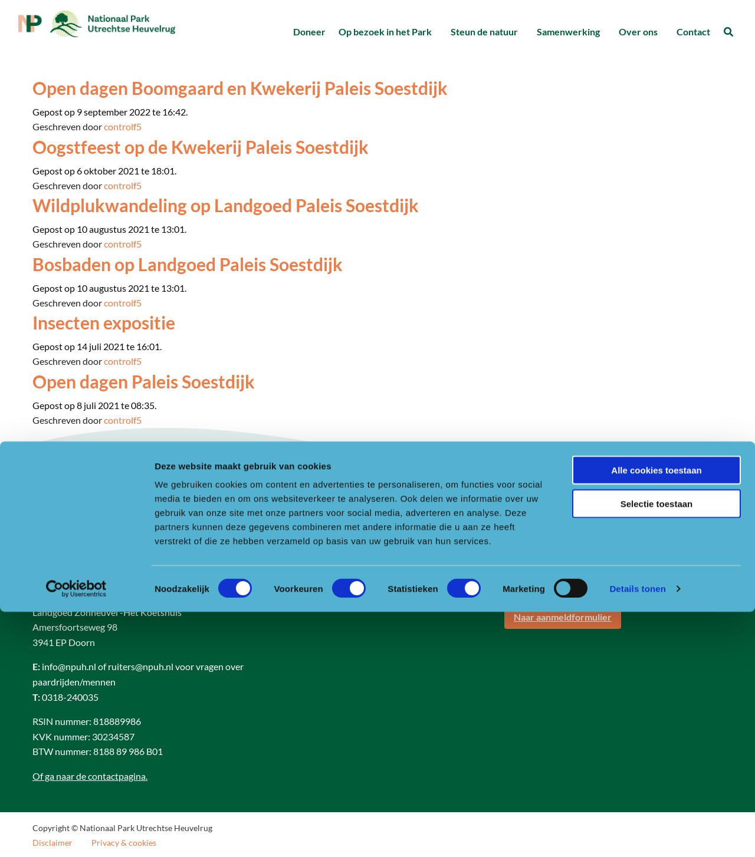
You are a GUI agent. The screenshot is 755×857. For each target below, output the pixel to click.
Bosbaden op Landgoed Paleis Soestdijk (187, 264)
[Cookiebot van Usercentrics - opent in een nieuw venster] (76, 834)
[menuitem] (309, 32)
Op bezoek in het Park (385, 31)
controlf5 (123, 126)
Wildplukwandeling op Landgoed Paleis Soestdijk (225, 205)
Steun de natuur (484, 31)
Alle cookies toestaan (656, 715)
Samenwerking (568, 31)
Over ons (638, 31)
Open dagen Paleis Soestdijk (143, 381)
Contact (693, 31)
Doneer (309, 31)
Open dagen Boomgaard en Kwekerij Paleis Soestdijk (240, 87)
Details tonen (637, 834)
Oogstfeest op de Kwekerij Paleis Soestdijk (200, 146)
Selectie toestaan (657, 749)
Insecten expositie (103, 322)
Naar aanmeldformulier (563, 616)
